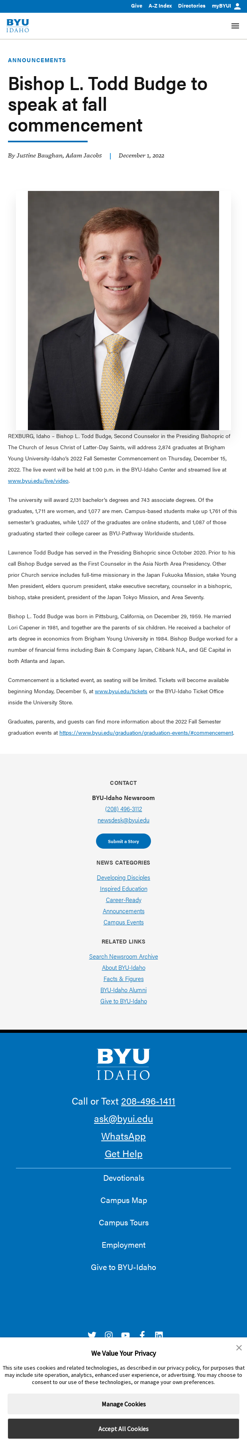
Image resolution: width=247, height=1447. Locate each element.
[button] (239, 1348)
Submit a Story (123, 841)
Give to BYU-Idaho (123, 1000)
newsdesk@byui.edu (123, 819)
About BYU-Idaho (123, 967)
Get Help (124, 1153)
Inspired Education (123, 888)
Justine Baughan (40, 155)
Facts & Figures (124, 978)
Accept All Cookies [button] (123, 1429)
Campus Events (124, 921)
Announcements (37, 60)
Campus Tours (124, 1222)
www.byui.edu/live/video (38, 480)
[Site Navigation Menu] (235, 26)
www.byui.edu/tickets (121, 691)
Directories (192, 5)
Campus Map (123, 1200)
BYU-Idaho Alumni (123, 989)
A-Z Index (160, 5)
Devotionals (123, 1177)
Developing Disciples (123, 877)
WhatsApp (123, 1135)
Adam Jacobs (84, 155)
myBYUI (226, 5)
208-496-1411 (148, 1100)
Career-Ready (123, 899)
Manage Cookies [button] (124, 1404)
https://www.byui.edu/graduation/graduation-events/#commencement (146, 732)
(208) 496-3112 (123, 808)
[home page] (17, 25)
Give (136, 5)
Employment (123, 1244)
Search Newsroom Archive (123, 956)
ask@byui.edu (123, 1118)
